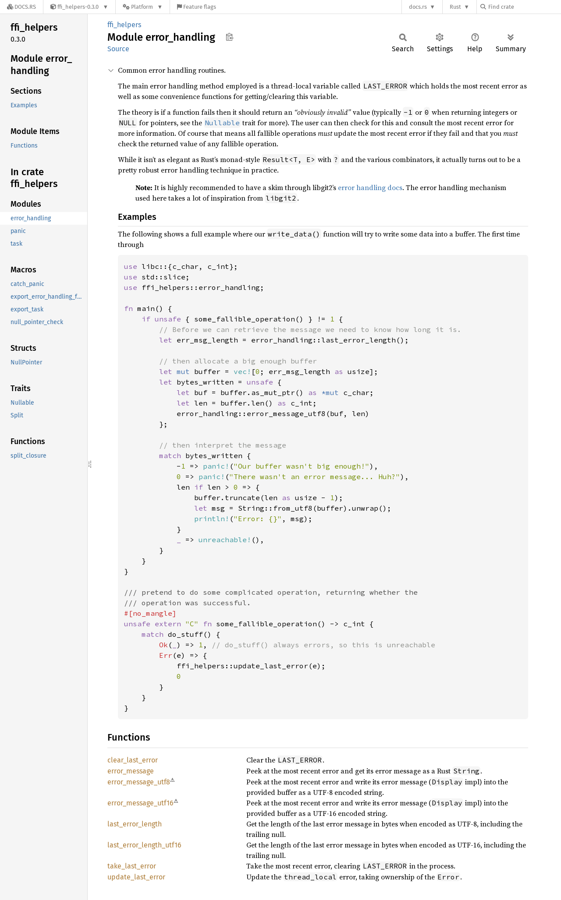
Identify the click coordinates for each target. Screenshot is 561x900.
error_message (130, 771)
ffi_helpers (124, 25)
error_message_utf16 (140, 803)
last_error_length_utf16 (144, 845)
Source (118, 49)
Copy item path (229, 36)
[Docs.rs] (21, 7)
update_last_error (136, 877)
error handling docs (370, 187)
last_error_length (134, 824)
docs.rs (418, 7)
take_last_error (131, 866)
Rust (455, 7)
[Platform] (143, 7)
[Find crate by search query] (524, 7)
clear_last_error (132, 760)
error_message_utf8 (138, 782)
